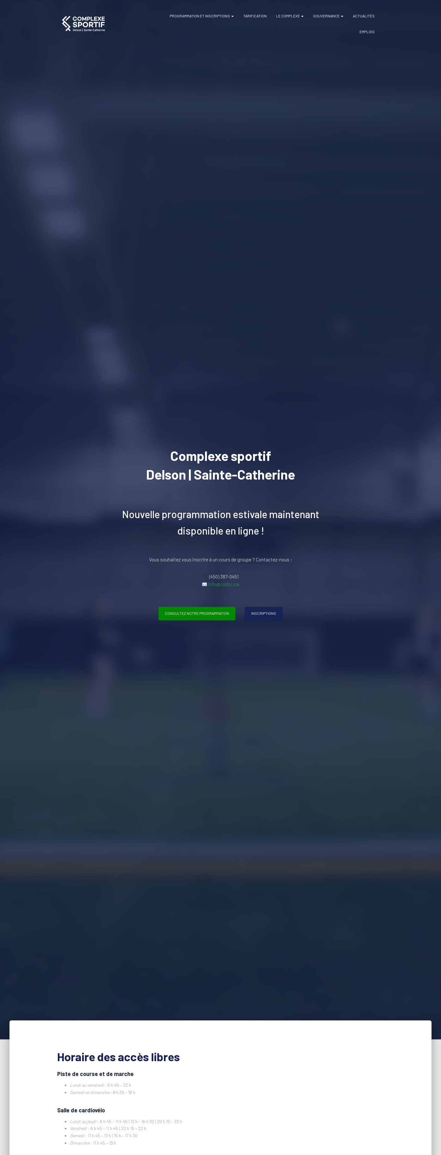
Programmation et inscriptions (202, 16)
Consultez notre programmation (197, 613)
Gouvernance (328, 16)
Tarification (255, 16)
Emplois (367, 31)
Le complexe (290, 16)
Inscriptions (263, 613)
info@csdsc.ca (223, 584)
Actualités (364, 16)
